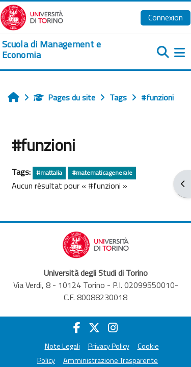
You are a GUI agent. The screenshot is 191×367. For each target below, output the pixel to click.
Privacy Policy (108, 346)
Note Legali (62, 346)
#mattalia (49, 172)
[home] (63, 50)
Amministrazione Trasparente (110, 360)
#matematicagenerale (102, 172)
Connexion (165, 17)
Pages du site (64, 97)
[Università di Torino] (32, 16)
